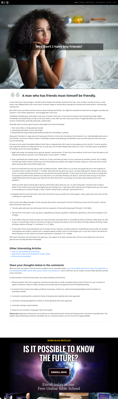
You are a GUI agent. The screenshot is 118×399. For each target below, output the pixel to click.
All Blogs (81, 2)
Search (114, 2)
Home (76, 2)
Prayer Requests (100, 2)
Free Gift (108, 2)
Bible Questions (90, 2)
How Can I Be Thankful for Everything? (26, 252)
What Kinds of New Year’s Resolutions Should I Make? (31, 254)
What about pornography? (21, 256)
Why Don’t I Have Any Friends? (59, 46)
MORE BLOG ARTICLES (59, 340)
